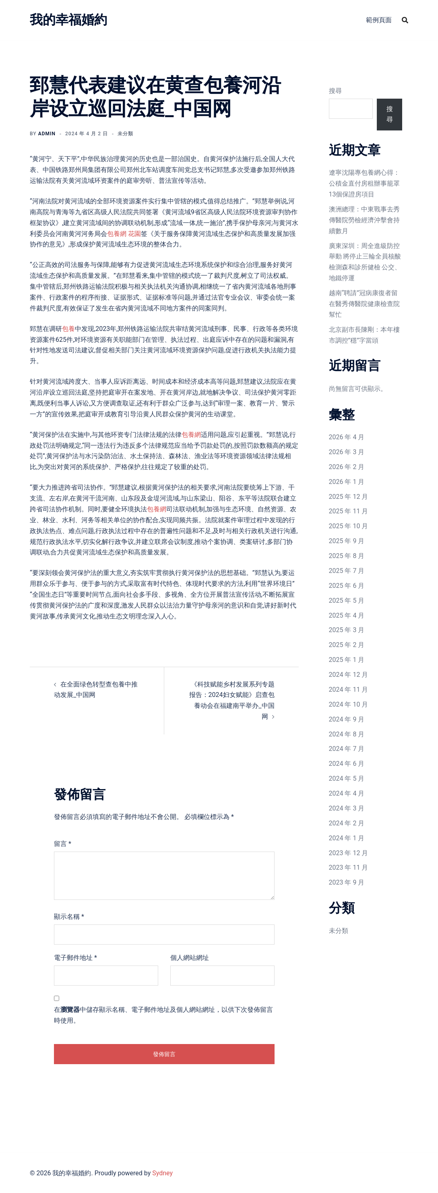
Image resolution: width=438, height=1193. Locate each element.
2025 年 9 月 (347, 541)
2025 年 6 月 (347, 585)
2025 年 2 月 (347, 645)
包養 (68, 329)
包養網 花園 (124, 234)
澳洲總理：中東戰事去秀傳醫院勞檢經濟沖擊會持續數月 (364, 220)
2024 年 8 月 (347, 734)
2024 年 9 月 (347, 719)
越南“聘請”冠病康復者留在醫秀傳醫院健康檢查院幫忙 (364, 303)
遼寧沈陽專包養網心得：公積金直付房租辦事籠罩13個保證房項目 (364, 183)
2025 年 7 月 (347, 571)
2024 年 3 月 (347, 808)
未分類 (338, 931)
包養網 (191, 434)
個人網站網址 (189, 957)
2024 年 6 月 (347, 763)
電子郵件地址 (75, 957)
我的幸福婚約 (68, 19)
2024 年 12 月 (348, 674)
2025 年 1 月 (347, 660)
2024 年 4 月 (347, 793)
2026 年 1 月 (347, 482)
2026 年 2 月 (347, 467)
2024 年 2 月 (347, 823)
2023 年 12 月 (348, 853)
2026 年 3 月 (347, 452)
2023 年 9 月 (347, 882)
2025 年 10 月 (348, 526)
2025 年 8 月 (347, 556)
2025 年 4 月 (347, 615)
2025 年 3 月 (347, 630)
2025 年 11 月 (348, 511)
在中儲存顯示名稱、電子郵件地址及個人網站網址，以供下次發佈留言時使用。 (163, 1015)
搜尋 (335, 91)
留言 (62, 844)
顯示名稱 (69, 916)
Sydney (162, 1173)
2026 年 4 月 (347, 437)
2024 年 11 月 (348, 689)
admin (47, 133)
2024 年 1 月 (347, 838)
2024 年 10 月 (348, 704)
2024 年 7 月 (347, 749)
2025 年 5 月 (347, 600)
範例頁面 (379, 20)
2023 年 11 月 (348, 867)
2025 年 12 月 (348, 496)
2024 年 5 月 (347, 778)
